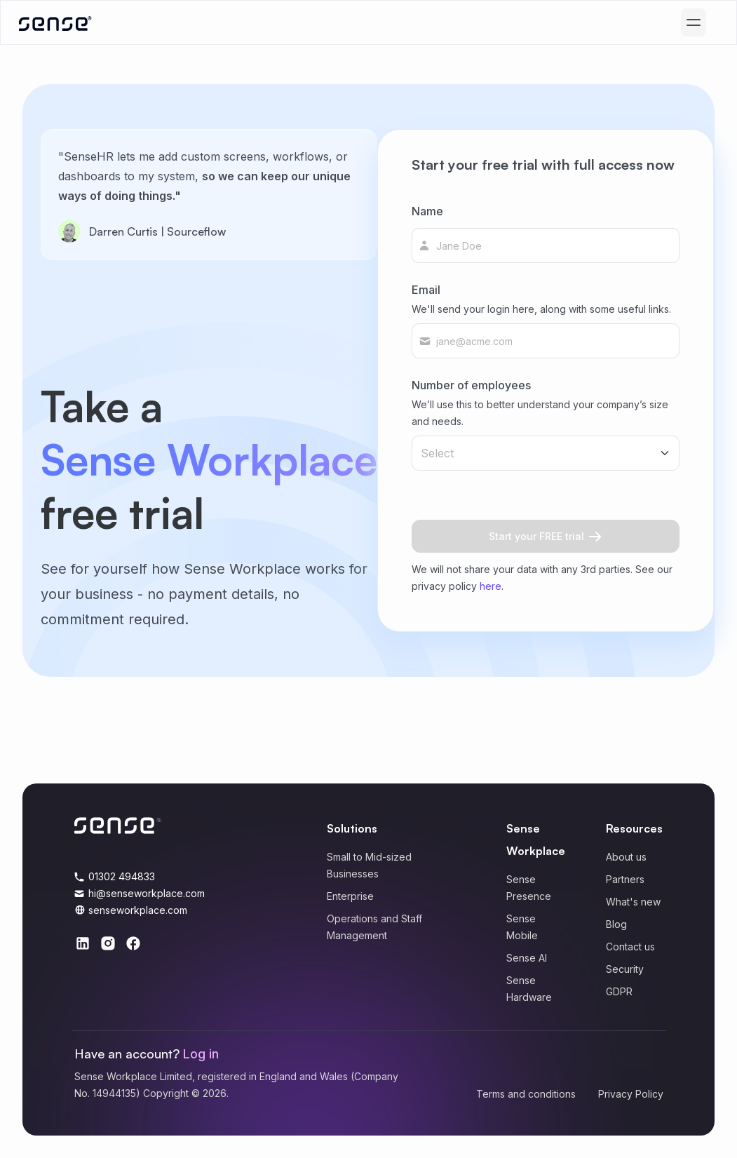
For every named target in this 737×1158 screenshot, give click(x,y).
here (490, 586)
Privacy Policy (630, 1094)
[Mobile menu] (693, 22)
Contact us (630, 946)
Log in (201, 1053)
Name (427, 211)
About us (626, 857)
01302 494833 (121, 876)
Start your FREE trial (545, 536)
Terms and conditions (526, 1094)
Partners (625, 879)
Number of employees (545, 404)
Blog (616, 924)
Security (625, 969)
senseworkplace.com (137, 910)
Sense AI (526, 958)
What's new (633, 902)
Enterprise (350, 896)
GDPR (619, 991)
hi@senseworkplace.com (146, 893)
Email (541, 300)
